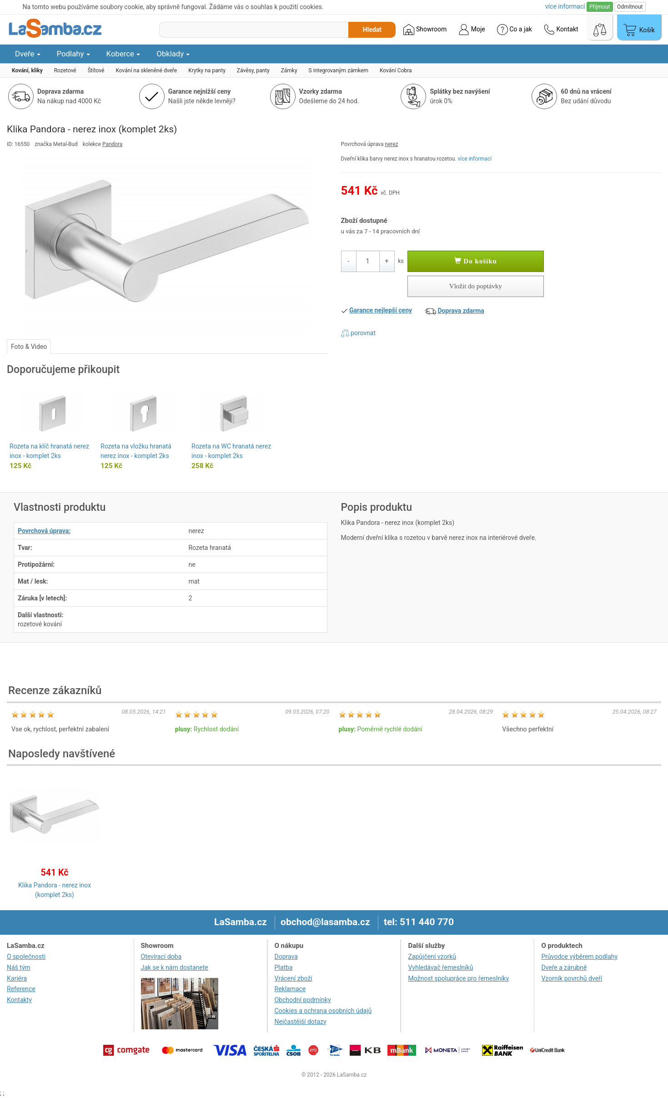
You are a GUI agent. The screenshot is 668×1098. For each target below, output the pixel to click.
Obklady (173, 53)
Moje (471, 29)
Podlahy (73, 53)
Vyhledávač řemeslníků (440, 967)
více (565, 6)
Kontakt (561, 29)
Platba (284, 967)
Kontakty (19, 999)
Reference (21, 988)
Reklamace (290, 988)
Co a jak (514, 29)
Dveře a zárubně (564, 967)
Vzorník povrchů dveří (571, 978)
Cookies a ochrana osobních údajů (323, 1010)
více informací (474, 159)
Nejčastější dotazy (300, 1021)
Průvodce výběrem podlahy (579, 956)
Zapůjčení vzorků (432, 956)
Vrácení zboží (293, 978)
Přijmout (599, 7)
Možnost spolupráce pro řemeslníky (458, 978)
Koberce (123, 53)
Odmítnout (630, 7)
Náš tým (18, 967)
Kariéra (17, 978)
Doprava (286, 956)
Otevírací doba (161, 956)
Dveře (27, 53)
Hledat (372, 29)
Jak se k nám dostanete (174, 967)
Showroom (425, 29)
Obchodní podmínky (303, 999)
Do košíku (475, 261)
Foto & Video (29, 346)
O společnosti (26, 956)
